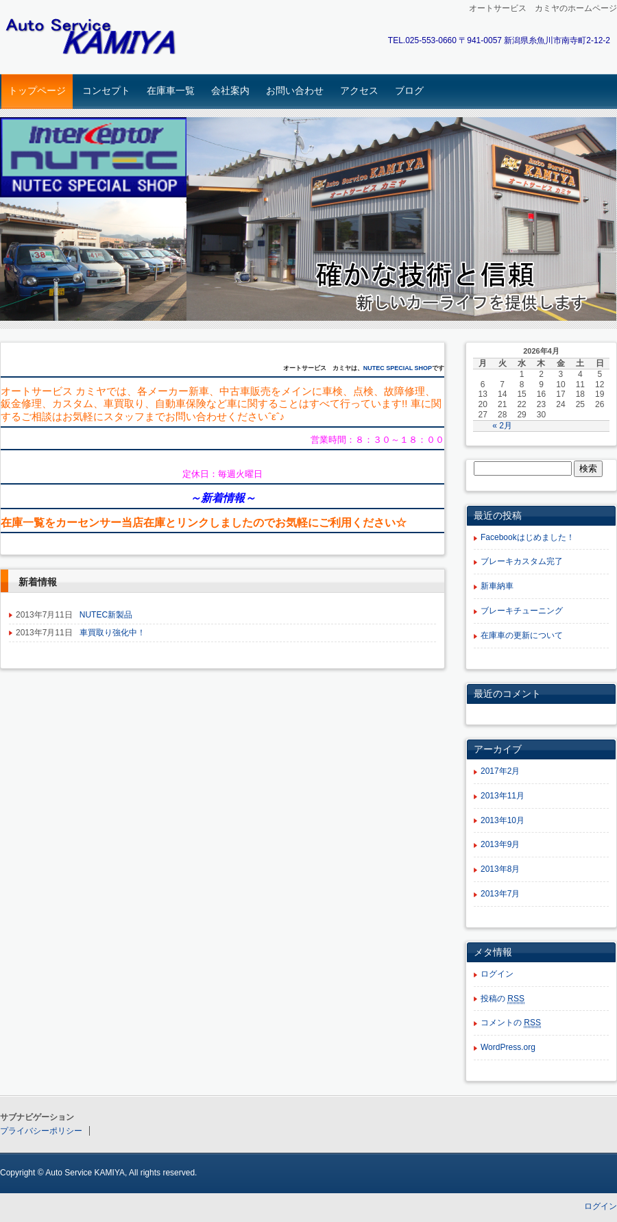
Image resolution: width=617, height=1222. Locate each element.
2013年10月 (502, 820)
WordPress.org (508, 1047)
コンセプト (106, 90)
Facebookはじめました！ (527, 537)
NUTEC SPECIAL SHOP (397, 368)
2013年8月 (500, 869)
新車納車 (497, 586)
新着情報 (223, 498)
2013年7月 (500, 894)
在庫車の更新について (522, 635)
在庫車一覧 (171, 90)
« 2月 (502, 425)
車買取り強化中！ (112, 632)
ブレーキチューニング (522, 610)
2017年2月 (500, 771)
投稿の (502, 999)
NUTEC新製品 (106, 615)
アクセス (359, 90)
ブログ (409, 90)
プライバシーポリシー (41, 1131)
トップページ (37, 90)
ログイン (497, 974)
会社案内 (230, 90)
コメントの (511, 1023)
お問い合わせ (295, 90)
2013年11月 (502, 796)
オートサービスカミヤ (96, 39)
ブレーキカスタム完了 (522, 561)
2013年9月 (500, 844)
